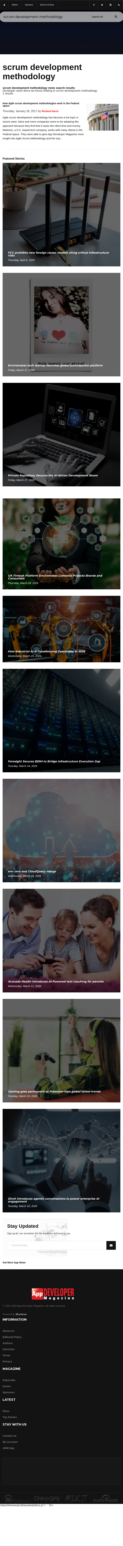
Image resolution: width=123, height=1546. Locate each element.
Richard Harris (50, 111)
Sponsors (9, 1392)
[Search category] (97, 17)
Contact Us (9, 1435)
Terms (6, 1355)
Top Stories (10, 1417)
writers (15, 5)
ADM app (8, 1447)
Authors (8, 1343)
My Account (10, 1441)
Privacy (7, 1361)
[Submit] (115, 16)
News (6, 1410)
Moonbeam (21, 1314)
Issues (7, 1386)
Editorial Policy (12, 1336)
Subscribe (9, 1380)
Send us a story (47, 5)
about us (8, 1330)
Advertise (9, 1349)
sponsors (29, 5)
